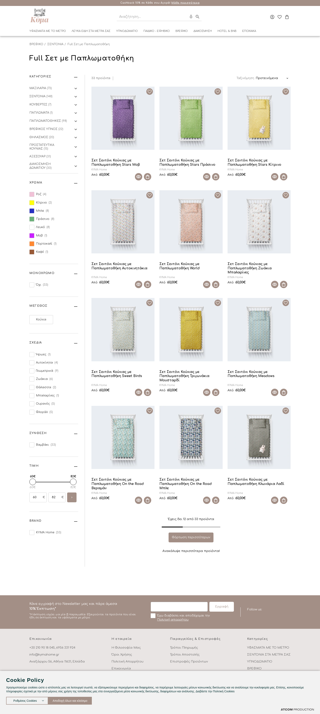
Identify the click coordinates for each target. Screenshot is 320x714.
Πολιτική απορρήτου (173, 619)
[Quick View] (138, 176)
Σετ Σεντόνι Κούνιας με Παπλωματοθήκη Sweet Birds (116, 374)
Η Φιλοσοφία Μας (126, 647)
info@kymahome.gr (44, 654)
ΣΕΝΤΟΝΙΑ (55, 44)
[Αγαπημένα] (279, 17)
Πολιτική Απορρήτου (127, 661)
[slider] (32, 482)
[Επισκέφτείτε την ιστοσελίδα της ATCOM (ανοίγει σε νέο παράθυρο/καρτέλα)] (297, 709)
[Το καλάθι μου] (287, 17)
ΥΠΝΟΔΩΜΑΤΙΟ (127, 31)
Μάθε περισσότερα (185, 2)
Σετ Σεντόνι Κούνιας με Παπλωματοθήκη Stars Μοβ (115, 163)
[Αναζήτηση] (148, 17)
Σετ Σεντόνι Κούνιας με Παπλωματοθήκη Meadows (251, 374)
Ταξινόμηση (245, 78)
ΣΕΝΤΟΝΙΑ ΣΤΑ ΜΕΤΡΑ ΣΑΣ (269, 654)
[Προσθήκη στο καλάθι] (147, 176)
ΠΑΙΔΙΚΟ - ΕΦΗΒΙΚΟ (156, 31)
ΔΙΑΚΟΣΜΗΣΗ (202, 31)
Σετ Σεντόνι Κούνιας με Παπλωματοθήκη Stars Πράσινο (187, 163)
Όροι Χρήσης (121, 654)
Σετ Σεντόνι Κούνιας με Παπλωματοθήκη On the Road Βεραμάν (117, 484)
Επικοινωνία (121, 668)
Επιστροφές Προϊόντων (189, 661)
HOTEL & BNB (227, 31)
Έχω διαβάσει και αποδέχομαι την (180, 617)
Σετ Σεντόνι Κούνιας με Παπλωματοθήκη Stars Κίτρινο (254, 163)
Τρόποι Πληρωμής (184, 647)
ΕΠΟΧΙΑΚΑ (249, 31)
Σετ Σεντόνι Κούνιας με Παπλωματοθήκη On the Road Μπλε (185, 484)
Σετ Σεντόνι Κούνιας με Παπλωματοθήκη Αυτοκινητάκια (119, 266)
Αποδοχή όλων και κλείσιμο (74, 700)
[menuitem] (47, 32)
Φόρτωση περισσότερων (191, 537)
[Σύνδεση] (272, 17)
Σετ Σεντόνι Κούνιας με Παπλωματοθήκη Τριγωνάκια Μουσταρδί (184, 376)
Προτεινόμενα (267, 78)
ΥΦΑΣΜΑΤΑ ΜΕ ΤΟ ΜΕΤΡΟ (47, 31)
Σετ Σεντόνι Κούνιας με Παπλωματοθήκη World (179, 266)
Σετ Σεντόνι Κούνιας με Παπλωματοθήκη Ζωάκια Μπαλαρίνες (250, 268)
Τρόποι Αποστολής (185, 654)
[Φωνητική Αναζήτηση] (191, 16)
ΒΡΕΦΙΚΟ (182, 31)
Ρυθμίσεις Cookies (25, 700)
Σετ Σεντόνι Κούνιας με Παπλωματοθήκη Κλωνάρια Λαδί (256, 482)
